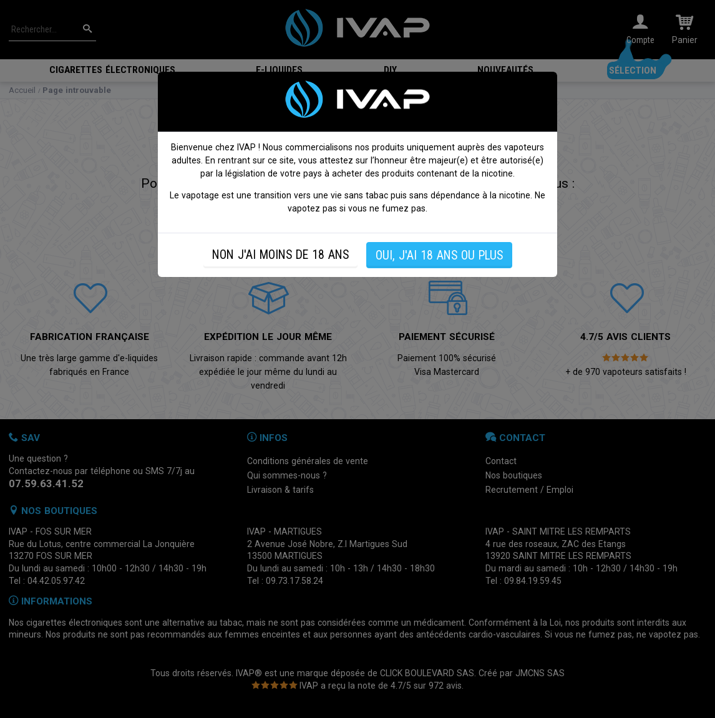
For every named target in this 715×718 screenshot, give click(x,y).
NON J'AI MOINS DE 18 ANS (280, 255)
